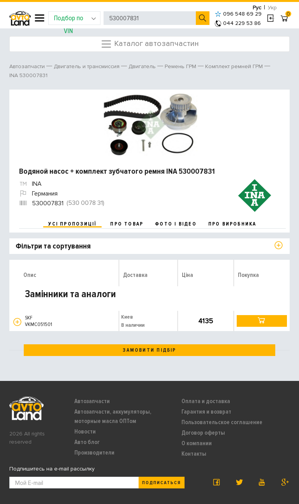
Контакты (193, 453)
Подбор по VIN (75, 19)
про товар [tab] (126, 224)
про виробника (232, 224)
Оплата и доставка (205, 401)
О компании (196, 443)
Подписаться (161, 483)
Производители (94, 452)
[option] (150, 124)
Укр (272, 7)
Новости (85, 431)
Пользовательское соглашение (221, 422)
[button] (17, 322)
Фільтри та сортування (53, 246)
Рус (257, 7)
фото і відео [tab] (176, 224)
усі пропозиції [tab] (72, 224)
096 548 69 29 (238, 14)
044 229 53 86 (238, 23)
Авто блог (87, 442)
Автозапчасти (92, 401)
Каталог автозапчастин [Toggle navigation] (149, 44)
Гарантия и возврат (206, 411)
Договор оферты (203, 432)
